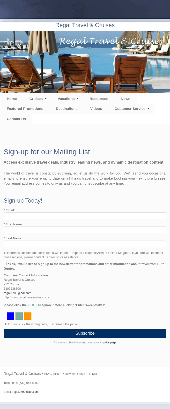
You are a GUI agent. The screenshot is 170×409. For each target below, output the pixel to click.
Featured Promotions (25, 108)
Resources (99, 99)
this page (110, 342)
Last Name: (13, 238)
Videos (96, 108)
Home (12, 99)
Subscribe (85, 333)
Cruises (36, 99)
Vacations (66, 99)
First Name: (13, 224)
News (125, 99)
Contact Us (16, 119)
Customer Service (130, 108)
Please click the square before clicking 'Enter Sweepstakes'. (55, 305)
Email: (9, 210)
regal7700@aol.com (17, 293)
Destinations (67, 108)
